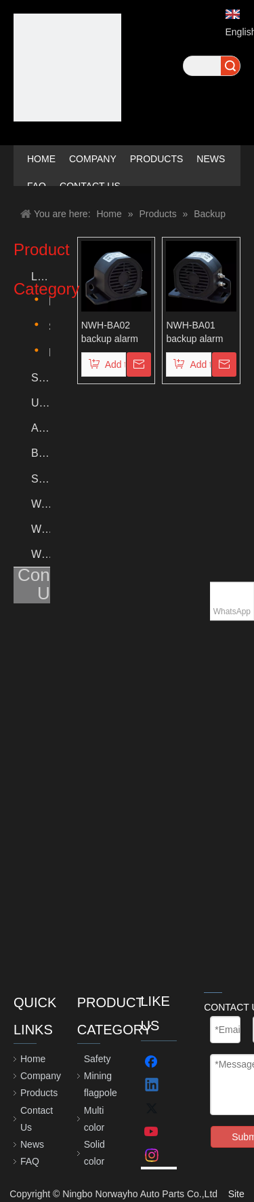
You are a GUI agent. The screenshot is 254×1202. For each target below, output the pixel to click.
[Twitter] (152, 1109)
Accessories (40, 428)
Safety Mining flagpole (40, 377)
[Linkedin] (152, 1086)
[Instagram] (152, 1155)
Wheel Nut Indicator (40, 554)
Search (230, 65)
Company (40, 1075)
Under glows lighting (40, 403)
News (32, 1144)
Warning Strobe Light (40, 504)
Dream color (49, 352)
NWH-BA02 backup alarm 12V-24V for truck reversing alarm (112, 332)
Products (39, 1092)
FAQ (29, 1161)
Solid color (49, 327)
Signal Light (40, 479)
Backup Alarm (40, 453)
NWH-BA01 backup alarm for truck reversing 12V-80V (196, 332)
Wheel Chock (40, 529)
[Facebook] (152, 1063)
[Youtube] (152, 1132)
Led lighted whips (40, 276)
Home (32, 1058)
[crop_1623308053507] (67, 67)
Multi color (49, 301)
